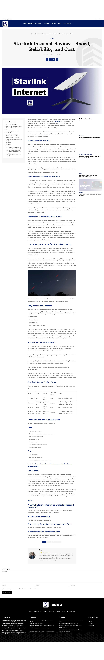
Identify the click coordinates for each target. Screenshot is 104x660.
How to (60, 633)
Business (37, 33)
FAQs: (8, 146)
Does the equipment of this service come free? (13, 152)
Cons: (9, 142)
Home (32, 33)
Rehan (46, 54)
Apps (80, 173)
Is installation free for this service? (13, 155)
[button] (101, 23)
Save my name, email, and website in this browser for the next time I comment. (23, 588)
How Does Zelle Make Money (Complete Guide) (88, 176)
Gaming (81, 192)
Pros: (9, 141)
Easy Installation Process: (12, 134)
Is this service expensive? (14, 150)
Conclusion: (8, 144)
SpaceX (57, 121)
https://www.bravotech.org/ (45, 552)
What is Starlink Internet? (11, 124)
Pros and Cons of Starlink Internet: (14, 139)
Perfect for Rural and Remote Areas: (12, 128)
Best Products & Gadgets (85, 154)
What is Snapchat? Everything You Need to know (89, 138)
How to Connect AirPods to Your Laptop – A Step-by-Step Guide (70, 630)
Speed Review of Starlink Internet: (14, 126)
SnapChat (81, 135)
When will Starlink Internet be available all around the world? (13, 148)
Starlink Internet (56, 542)
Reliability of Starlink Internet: (12, 135)
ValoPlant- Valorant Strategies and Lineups (90, 194)
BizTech (43, 33)
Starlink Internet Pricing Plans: (13, 137)
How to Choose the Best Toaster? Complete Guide (89, 157)
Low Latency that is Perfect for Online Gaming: (12, 131)
